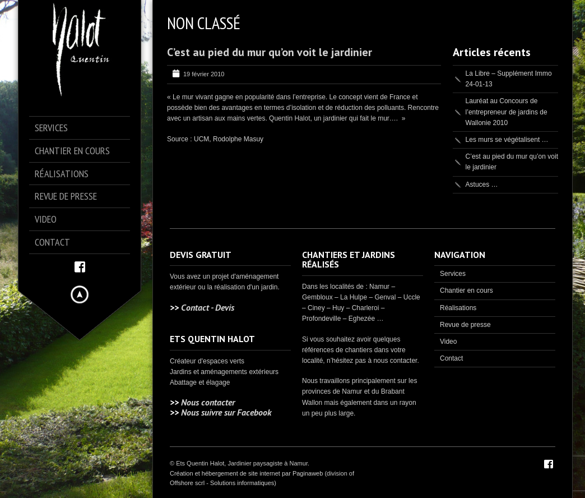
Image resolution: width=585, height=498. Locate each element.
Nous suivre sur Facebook (226, 412)
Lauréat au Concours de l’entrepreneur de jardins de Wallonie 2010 (506, 111)
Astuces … (482, 184)
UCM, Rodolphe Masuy (228, 139)
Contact (451, 358)
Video (448, 341)
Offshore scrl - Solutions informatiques (222, 482)
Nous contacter (208, 402)
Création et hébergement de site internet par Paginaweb (246, 473)
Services (453, 274)
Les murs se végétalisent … (507, 140)
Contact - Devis (207, 307)
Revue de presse (465, 325)
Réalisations (458, 308)
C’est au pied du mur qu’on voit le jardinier (269, 52)
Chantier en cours (466, 290)
